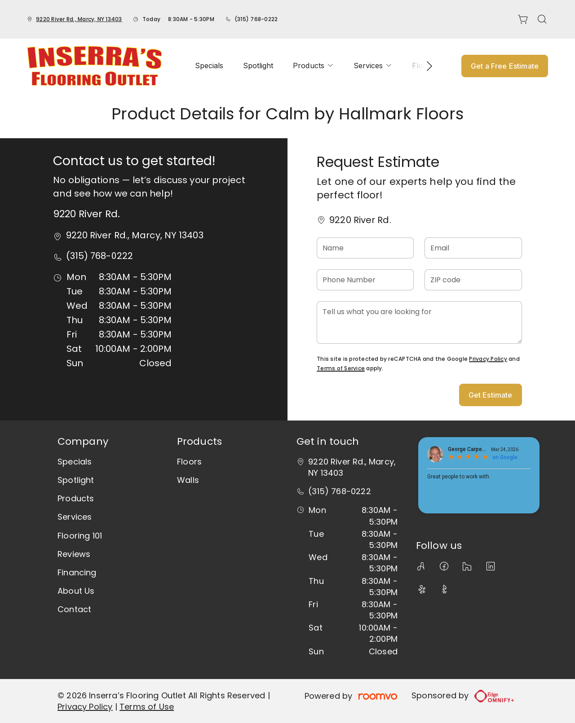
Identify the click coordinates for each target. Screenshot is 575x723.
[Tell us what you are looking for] (419, 322)
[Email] (473, 248)
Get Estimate (491, 394)
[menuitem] (209, 66)
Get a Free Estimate (505, 65)
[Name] (365, 248)
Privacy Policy (488, 359)
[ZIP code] (473, 279)
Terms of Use (146, 706)
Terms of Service (341, 368)
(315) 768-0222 (256, 19)
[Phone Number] (365, 279)
